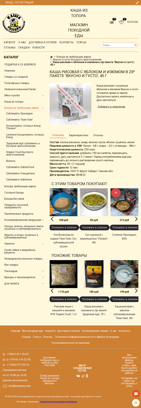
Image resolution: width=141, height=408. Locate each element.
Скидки (26, 336)
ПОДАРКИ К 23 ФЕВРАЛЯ (20, 64)
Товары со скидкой (16, 76)
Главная (15, 330)
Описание (58, 135)
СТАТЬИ (81, 42)
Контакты (66, 42)
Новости (38, 47)
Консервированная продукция (22, 219)
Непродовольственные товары (23, 258)
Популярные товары (16, 83)
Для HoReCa (11, 283)
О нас (22, 42)
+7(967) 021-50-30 (18, 354)
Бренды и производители (19, 277)
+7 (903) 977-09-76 (17, 364)
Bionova (10, 160)
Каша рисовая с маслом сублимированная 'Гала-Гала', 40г (124, 312)
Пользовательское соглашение (70, 342)
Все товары (11, 264)
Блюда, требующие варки (20, 186)
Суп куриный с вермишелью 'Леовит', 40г (94, 238)
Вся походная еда (32, 330)
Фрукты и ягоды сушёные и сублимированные (21, 236)
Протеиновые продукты (19, 213)
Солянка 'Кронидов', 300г (124, 236)
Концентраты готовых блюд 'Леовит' (23, 127)
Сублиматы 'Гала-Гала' (19, 119)
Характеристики (78, 135)
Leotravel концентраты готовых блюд (25, 136)
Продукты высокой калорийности (16, 206)
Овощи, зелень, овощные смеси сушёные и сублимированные (23, 227)
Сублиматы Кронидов (19, 113)
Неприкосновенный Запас (20, 89)
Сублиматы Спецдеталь (20, 173)
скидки (24, 47)
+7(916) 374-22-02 (20, 359)
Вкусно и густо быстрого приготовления (77, 59)
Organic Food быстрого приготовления (19, 153)
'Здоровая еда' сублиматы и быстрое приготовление (23, 144)
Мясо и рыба (12, 95)
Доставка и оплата (43, 42)
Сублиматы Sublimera (19, 179)
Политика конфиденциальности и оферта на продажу (87, 336)
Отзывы (9, 47)
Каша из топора (13, 101)
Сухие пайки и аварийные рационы (19, 251)
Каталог (10, 42)
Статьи (37, 336)
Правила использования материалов (58, 401)
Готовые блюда (14, 192)
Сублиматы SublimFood (20, 167)
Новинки (9, 70)
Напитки (9, 243)
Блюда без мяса (14, 198)
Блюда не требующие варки (74, 56)
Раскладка (10, 271)
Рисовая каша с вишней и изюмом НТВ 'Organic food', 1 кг (63, 310)
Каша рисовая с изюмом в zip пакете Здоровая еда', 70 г (94, 310)
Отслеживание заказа (95, 330)
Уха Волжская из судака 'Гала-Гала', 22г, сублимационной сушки (63, 240)
